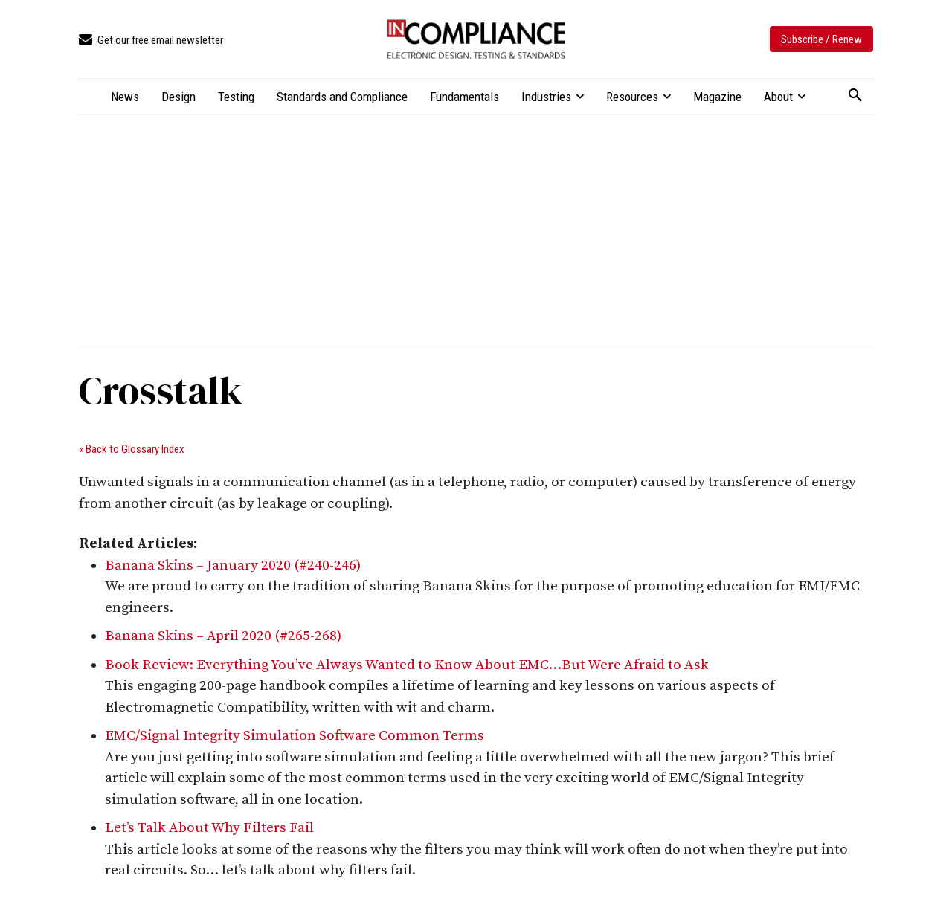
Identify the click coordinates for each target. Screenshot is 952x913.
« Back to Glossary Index (131, 449)
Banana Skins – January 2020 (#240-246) (233, 565)
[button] (855, 96)
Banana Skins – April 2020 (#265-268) (223, 636)
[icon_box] (151, 40)
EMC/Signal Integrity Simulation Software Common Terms (294, 735)
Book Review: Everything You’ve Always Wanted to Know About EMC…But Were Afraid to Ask (407, 665)
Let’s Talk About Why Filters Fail (209, 827)
